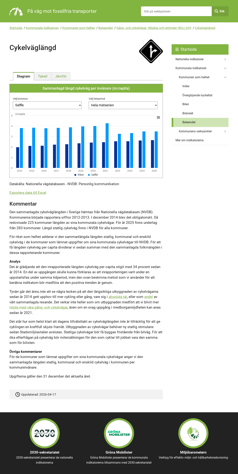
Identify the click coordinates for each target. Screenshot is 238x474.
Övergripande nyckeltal (197, 95)
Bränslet (187, 113)
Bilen (185, 104)
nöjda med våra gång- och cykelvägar (38, 307)
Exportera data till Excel (27, 193)
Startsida (15, 28)
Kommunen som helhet (78, 28)
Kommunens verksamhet (195, 131)
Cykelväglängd (205, 28)
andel (148, 297)
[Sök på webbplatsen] (176, 11)
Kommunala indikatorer (42, 28)
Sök (222, 11)
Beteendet (105, 28)
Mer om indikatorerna (190, 140)
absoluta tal (118, 297)
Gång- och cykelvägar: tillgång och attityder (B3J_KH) (153, 28)
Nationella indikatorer (190, 59)
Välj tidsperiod (97, 98)
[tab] (23, 76)
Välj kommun (20, 98)
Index (185, 86)
